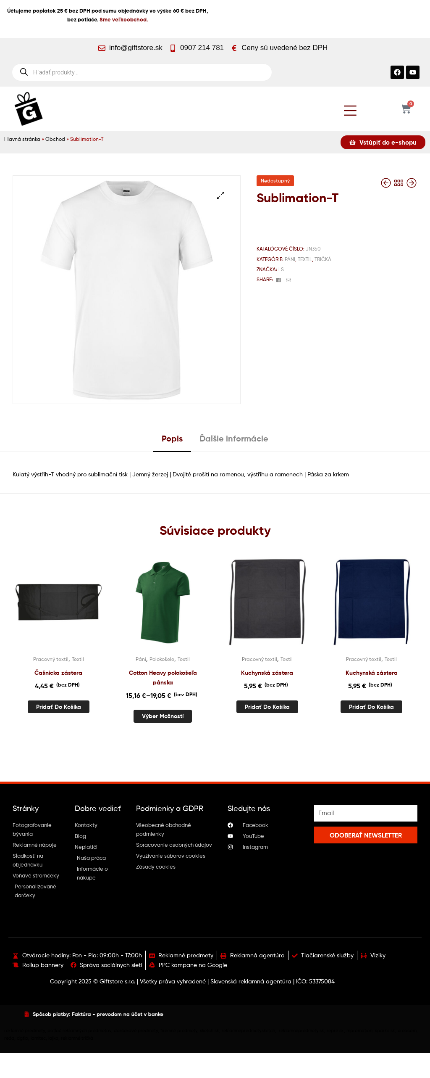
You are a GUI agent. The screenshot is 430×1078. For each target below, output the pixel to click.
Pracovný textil (50, 659)
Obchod (55, 139)
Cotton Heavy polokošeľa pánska (163, 677)
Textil (305, 259)
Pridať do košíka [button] (58, 707)
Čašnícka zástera (58, 672)
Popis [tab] (172, 438)
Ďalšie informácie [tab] (233, 438)
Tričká (323, 259)
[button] (220, 195)
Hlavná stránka (22, 139)
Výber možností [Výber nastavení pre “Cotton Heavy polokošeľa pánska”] (163, 716)
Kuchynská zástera (267, 672)
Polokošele (161, 659)
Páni (290, 259)
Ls (281, 269)
